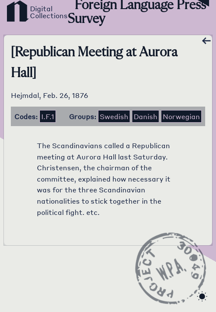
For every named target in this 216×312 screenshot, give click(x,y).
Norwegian (181, 116)
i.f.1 (47, 116)
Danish (145, 116)
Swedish (114, 116)
